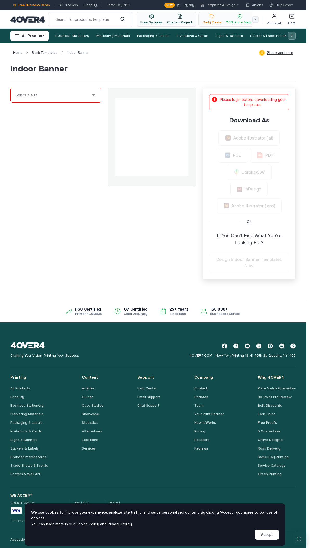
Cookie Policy (87, 524)
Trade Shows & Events (29, 465)
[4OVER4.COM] (27, 19)
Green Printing (270, 474)
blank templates (44, 53)
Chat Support (148, 405)
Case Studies (93, 405)
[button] (299, 538)
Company (203, 377)
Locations (90, 440)
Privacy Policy (120, 524)
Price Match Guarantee (277, 388)
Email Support (148, 397)
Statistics (90, 422)
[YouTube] (247, 346)
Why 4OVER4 (271, 377)
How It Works (205, 422)
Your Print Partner (209, 414)
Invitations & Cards (192, 36)
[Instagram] (270, 346)
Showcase (90, 414)
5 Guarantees (269, 431)
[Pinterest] (293, 346)
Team (198, 405)
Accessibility (20, 539)
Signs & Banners (229, 36)
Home (17, 53)
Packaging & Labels (153, 36)
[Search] (122, 19)
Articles (254, 5)
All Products (69, 5)
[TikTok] (235, 346)
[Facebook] (224, 346)
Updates (201, 397)
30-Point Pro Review (275, 397)
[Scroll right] (255, 19)
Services (89, 448)
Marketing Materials (113, 36)
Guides (87, 397)
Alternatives (92, 431)
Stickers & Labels (24, 448)
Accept (267, 535)
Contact (201, 388)
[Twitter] (258, 346)
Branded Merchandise (28, 457)
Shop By (90, 5)
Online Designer (271, 440)
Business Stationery (72, 36)
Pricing (199, 431)
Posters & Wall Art (25, 474)
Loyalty (179, 5)
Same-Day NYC (118, 5)
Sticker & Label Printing (269, 36)
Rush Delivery (269, 448)
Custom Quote (276, 68)
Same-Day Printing (273, 457)
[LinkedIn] (281, 346)
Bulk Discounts (270, 405)
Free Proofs (267, 422)
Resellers (201, 440)
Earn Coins (266, 414)
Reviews (201, 448)
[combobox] (15, 95)
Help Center (281, 5)
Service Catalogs (271, 465)
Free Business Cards (31, 5)
